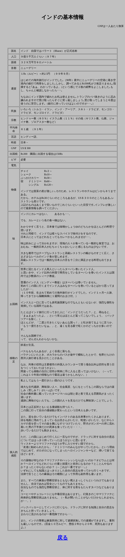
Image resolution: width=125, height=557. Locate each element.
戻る (62, 538)
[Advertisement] (62, 38)
